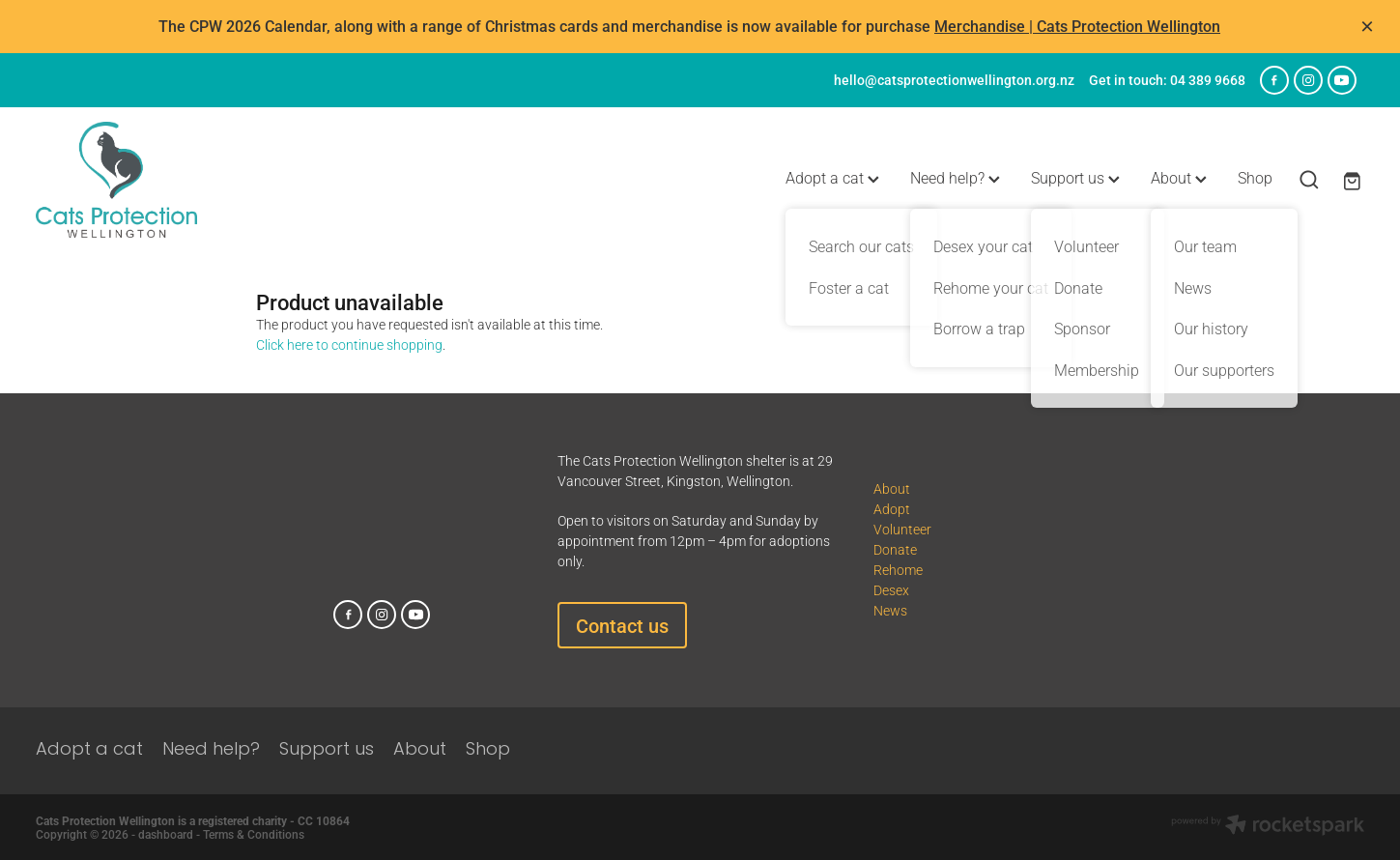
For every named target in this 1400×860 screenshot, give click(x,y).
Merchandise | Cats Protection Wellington (1077, 25)
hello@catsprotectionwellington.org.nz (954, 80)
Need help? (955, 177)
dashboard (165, 834)
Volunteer (902, 529)
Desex (891, 590)
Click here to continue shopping (349, 344)
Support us (1075, 177)
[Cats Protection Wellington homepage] (168, 180)
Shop (1255, 177)
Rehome (898, 569)
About (1179, 177)
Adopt (891, 509)
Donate (895, 549)
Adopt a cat (832, 177)
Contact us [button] (622, 625)
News (890, 610)
